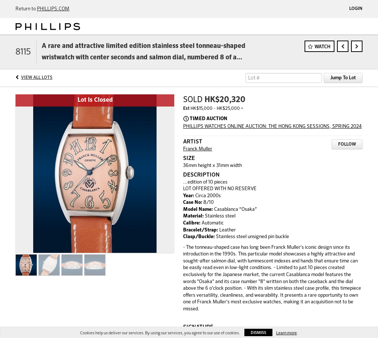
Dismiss (258, 333)
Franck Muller (197, 149)
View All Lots (36, 78)
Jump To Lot (343, 78)
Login (355, 9)
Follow (347, 144)
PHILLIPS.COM (53, 9)
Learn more (286, 333)
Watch (322, 47)
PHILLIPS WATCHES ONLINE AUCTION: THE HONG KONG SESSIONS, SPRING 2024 (272, 126)
